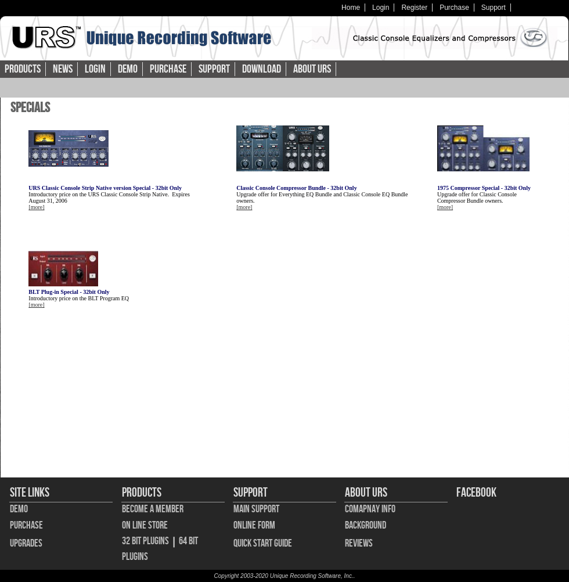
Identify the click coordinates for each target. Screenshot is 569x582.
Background (365, 525)
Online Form (254, 525)
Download (261, 69)
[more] (36, 207)
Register (414, 7)
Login (380, 7)
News (63, 69)
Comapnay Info (370, 509)
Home (350, 7)
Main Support (256, 509)
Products (23, 69)
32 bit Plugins (145, 541)
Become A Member (152, 509)
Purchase (454, 7)
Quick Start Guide (262, 543)
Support (493, 7)
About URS (312, 69)
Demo (128, 69)
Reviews (359, 543)
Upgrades (26, 543)
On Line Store (145, 525)
